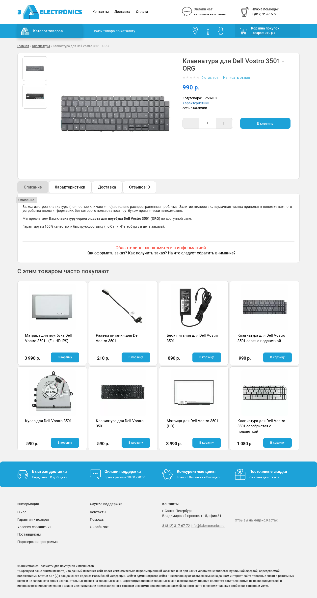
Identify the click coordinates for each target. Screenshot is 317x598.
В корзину (265, 123)
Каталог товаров (42, 31)
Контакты (100, 12)
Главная (23, 46)
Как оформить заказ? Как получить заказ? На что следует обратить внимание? (161, 253)
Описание (33, 187)
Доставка (122, 12)
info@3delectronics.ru (208, 526)
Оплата (142, 12)
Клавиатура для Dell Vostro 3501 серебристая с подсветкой (261, 426)
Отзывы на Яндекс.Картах (256, 520)
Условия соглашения (34, 527)
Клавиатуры (41, 46)
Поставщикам (29, 534)
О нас (21, 512)
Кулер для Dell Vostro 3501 (48, 421)
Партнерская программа (37, 542)
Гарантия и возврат (33, 519)
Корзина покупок (265, 28)
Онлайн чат (203, 9)
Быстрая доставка (49, 471)
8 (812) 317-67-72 (176, 526)
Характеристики (196, 103)
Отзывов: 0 (139, 187)
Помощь (97, 519)
